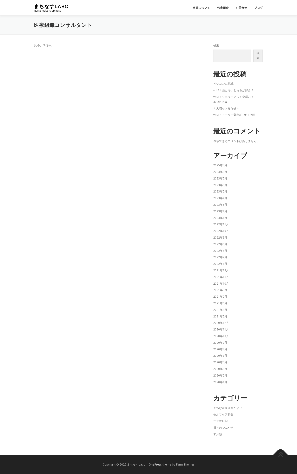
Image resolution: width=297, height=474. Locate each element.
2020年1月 (220, 382)
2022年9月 (220, 237)
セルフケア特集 (223, 414)
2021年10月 (221, 283)
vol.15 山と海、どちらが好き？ (233, 90)
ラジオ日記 (220, 421)
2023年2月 (220, 211)
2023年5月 (220, 191)
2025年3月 (220, 165)
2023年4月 (220, 198)
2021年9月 (220, 290)
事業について (201, 7)
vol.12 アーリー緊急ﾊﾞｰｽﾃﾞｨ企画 (234, 115)
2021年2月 (220, 316)
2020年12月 (221, 323)
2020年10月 (221, 336)
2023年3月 (220, 205)
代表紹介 (223, 7)
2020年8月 (220, 349)
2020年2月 (220, 375)
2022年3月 (220, 251)
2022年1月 (220, 264)
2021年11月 (221, 277)
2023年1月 (220, 218)
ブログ (258, 7)
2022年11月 (221, 224)
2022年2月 (220, 257)
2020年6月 (220, 356)
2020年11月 (221, 329)
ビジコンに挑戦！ (224, 84)
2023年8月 (220, 172)
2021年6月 (220, 303)
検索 (216, 45)
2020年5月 (220, 362)
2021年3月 (220, 310)
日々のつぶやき (223, 427)
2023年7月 (220, 178)
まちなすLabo (51, 6)
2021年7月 (220, 296)
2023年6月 (220, 185)
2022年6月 (220, 244)
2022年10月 (221, 231)
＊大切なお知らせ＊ (226, 108)
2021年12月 (221, 270)
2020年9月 (220, 343)
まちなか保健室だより (227, 408)
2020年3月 (220, 369)
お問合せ (241, 7)
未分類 (217, 434)
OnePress (155, 464)
